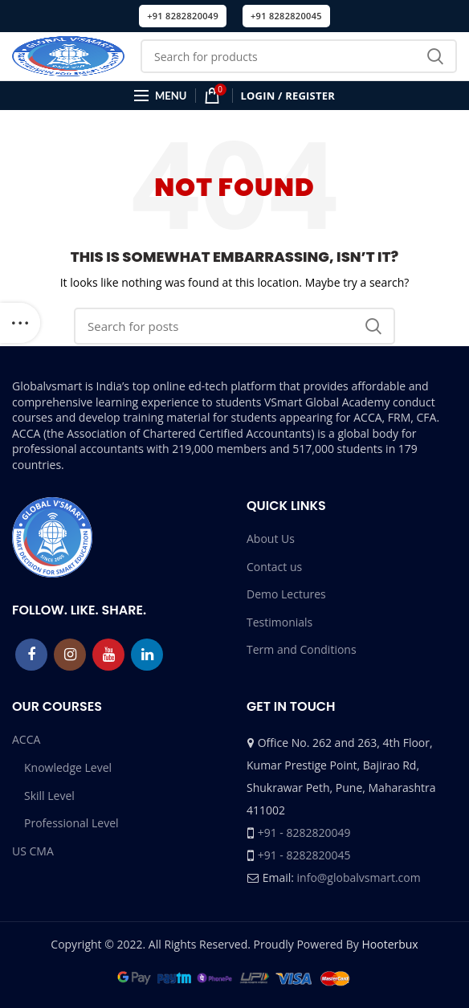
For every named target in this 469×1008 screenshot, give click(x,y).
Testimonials (279, 622)
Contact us (274, 566)
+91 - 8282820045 (304, 855)
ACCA (26, 739)
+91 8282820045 (286, 16)
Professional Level (71, 822)
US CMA (33, 851)
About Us (271, 538)
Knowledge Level (68, 767)
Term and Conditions (302, 649)
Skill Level (49, 795)
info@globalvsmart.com (359, 877)
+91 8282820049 (182, 16)
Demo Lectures (286, 594)
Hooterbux (389, 944)
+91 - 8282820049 (304, 832)
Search (435, 56)
